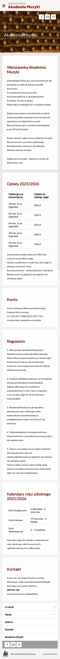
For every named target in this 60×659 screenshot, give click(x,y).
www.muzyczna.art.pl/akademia (22, 593)
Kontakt (9, 629)
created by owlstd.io (50, 654)
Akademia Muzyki (14, 637)
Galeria (9, 622)
